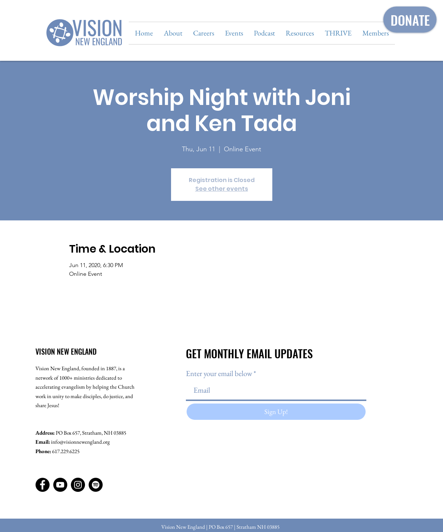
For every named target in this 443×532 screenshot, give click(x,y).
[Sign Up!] (276, 412)
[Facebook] (42, 485)
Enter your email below (219, 373)
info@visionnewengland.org (80, 441)
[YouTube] (60, 485)
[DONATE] (409, 20)
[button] (173, 33)
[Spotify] (96, 485)
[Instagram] (78, 485)
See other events (221, 189)
